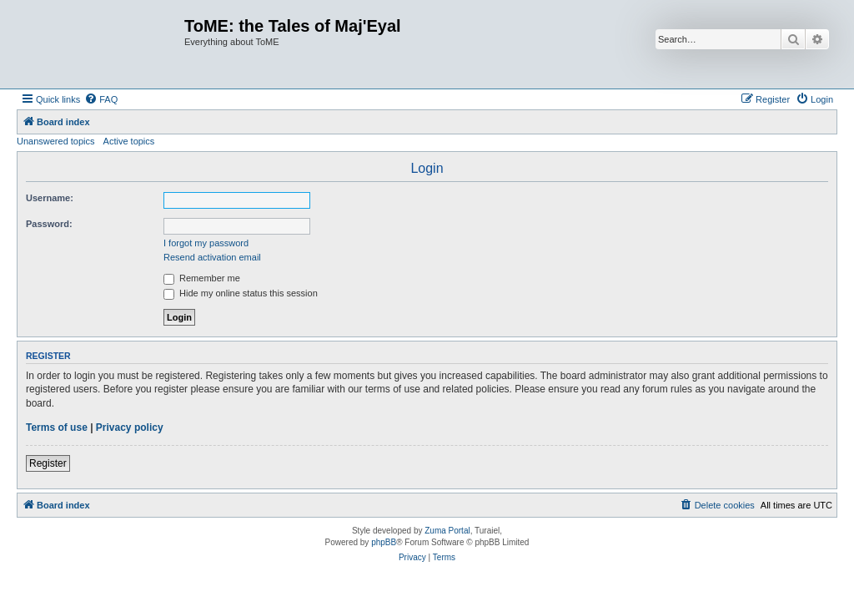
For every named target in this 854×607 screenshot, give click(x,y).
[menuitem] (101, 99)
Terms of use (57, 427)
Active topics (129, 141)
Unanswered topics (56, 141)
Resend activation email (212, 257)
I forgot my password (206, 243)
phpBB (383, 542)
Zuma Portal (447, 530)
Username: (49, 198)
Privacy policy (129, 427)
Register (48, 463)
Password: (49, 224)
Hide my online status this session (240, 293)
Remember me (201, 278)
